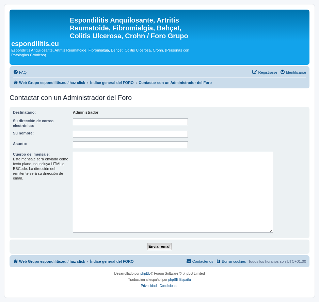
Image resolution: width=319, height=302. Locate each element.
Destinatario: (24, 112)
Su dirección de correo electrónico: (33, 123)
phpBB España (179, 280)
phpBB (145, 273)
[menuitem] (20, 72)
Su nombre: (23, 133)
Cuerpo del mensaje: (31, 154)
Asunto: (20, 144)
